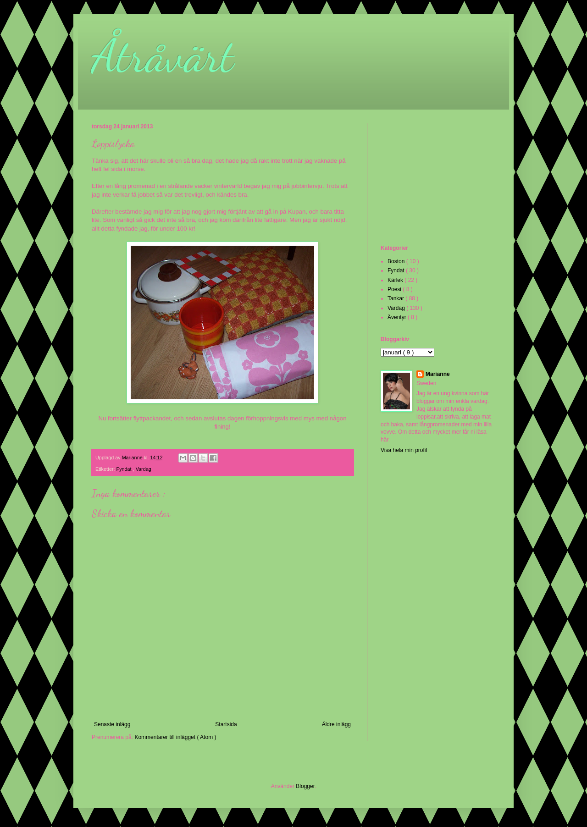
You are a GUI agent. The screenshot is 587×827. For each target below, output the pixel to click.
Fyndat (124, 469)
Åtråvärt (163, 55)
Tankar (396, 298)
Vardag (143, 469)
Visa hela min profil (404, 450)
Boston (397, 261)
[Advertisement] (426, 183)
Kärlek (396, 280)
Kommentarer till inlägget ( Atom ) (175, 737)
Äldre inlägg (336, 724)
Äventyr (398, 317)
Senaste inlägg (112, 724)
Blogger (305, 786)
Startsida (226, 724)
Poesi (395, 289)
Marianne (438, 374)
